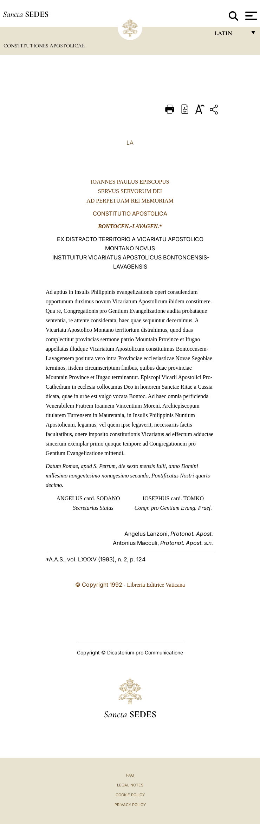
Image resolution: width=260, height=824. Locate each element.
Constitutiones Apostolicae (44, 45)
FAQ (130, 775)
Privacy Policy (130, 804)
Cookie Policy (130, 794)
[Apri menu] (250, 16)
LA (130, 142)
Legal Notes (130, 785)
